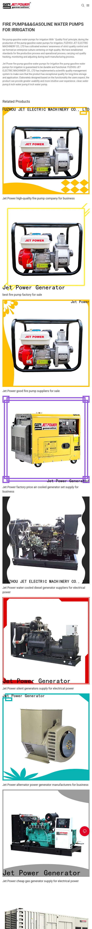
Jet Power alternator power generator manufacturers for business (45, 784)
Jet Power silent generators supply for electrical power (38, 688)
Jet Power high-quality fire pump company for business (38, 198)
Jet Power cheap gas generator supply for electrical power (40, 881)
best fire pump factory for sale (22, 294)
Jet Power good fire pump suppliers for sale (31, 391)
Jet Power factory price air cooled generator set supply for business (40, 489)
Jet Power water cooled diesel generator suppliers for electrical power (43, 590)
